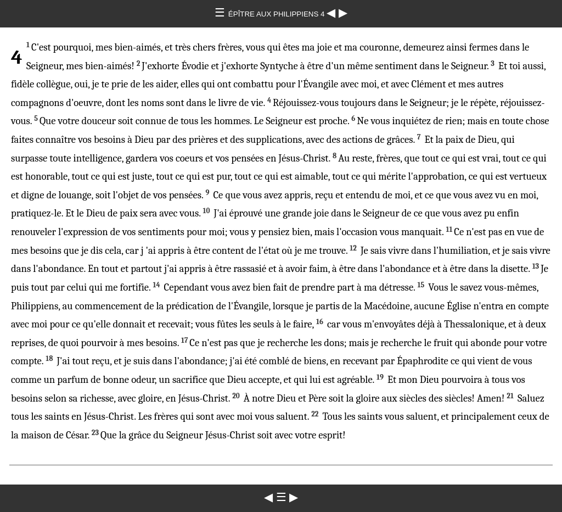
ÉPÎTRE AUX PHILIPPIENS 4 (277, 14)
